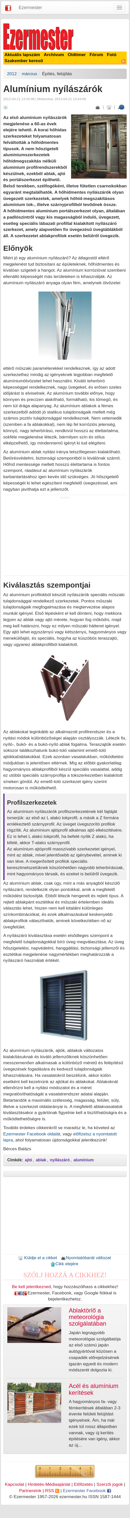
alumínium (84, 1160)
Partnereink (30, 1490)
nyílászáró (60, 1160)
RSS (52, 1490)
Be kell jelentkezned (31, 1286)
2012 (12, 73)
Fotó (112, 54)
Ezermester (30, 7)
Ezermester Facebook (87, 1490)
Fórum (96, 54)
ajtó (28, 1160)
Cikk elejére (64, 1263)
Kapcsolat (14, 1484)
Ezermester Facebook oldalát (31, 1133)
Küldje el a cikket (37, 1257)
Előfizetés (83, 1484)
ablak (41, 1160)
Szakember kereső (24, 60)
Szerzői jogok (109, 1484)
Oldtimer (77, 54)
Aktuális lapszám (22, 54)
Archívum (54, 54)
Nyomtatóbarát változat (86, 1257)
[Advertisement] (65, 537)
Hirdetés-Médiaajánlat (49, 1484)
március (29, 73)
